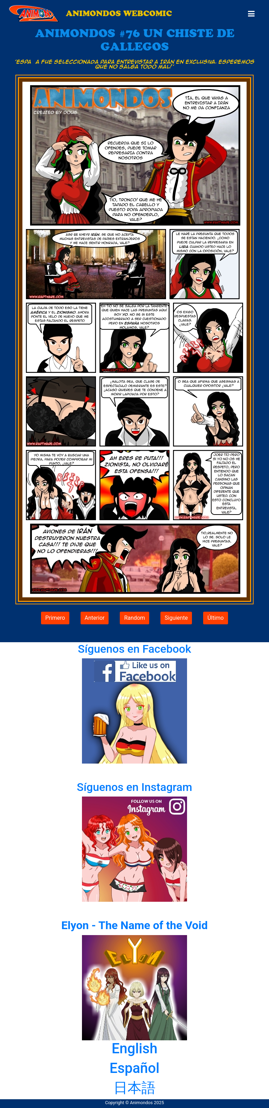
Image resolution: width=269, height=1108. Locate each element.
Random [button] (134, 618)
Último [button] (215, 618)
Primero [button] (55, 618)
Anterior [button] (95, 618)
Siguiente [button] (176, 618)
